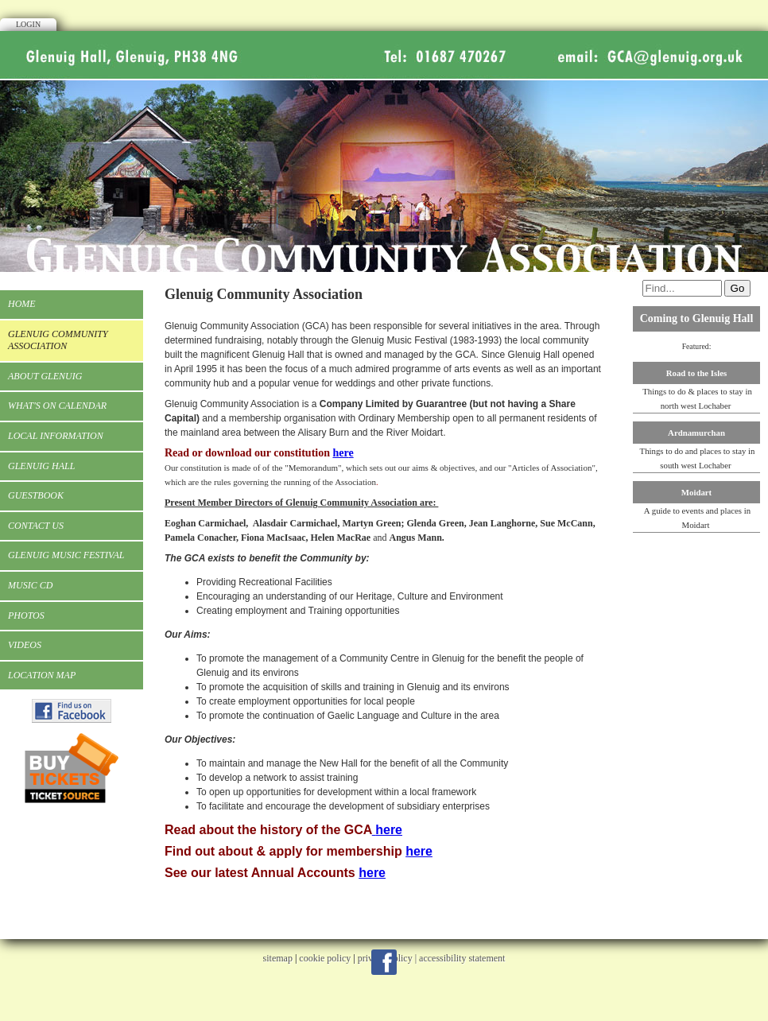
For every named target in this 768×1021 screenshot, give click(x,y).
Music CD (30, 585)
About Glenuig (45, 376)
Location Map (42, 675)
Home (22, 303)
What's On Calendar (57, 405)
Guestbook (36, 495)
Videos (24, 644)
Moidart (696, 492)
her (340, 453)
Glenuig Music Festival (66, 555)
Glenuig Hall (41, 466)
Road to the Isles (696, 373)
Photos (26, 615)
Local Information (55, 435)
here (388, 830)
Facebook (384, 962)
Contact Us (36, 525)
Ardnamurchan (696, 432)
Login (28, 24)
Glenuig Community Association (58, 340)
